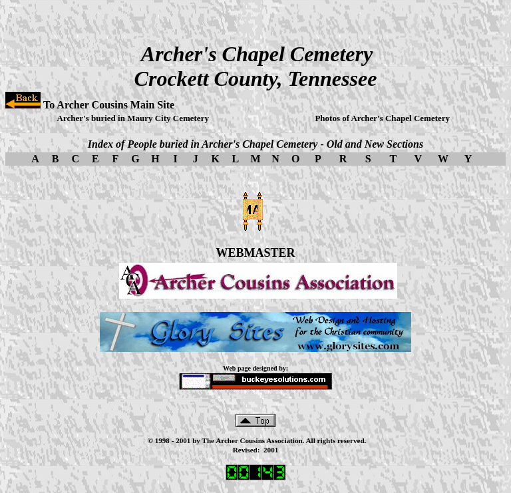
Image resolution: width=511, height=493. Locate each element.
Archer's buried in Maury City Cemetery (133, 118)
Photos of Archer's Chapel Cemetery (382, 118)
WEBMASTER (255, 252)
